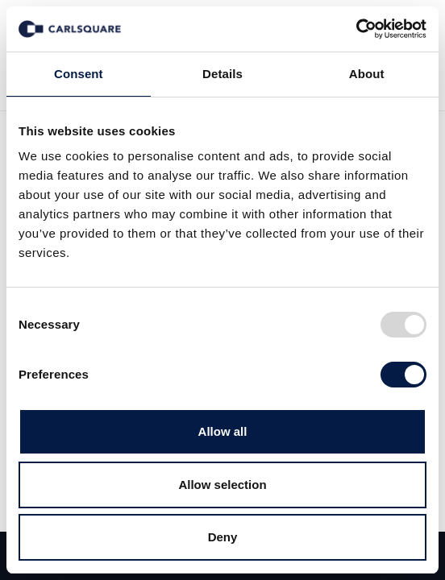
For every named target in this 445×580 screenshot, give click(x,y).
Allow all (222, 431)
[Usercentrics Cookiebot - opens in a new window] (355, 29)
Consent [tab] (78, 74)
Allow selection (222, 484)
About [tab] (367, 74)
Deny (223, 537)
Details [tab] (222, 74)
